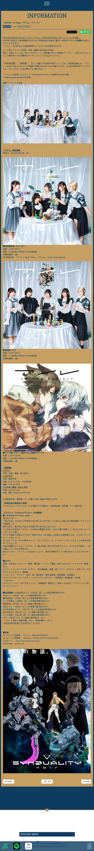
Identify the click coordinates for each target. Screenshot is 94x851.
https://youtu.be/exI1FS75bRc (18, 77)
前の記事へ (8, 781)
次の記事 (86, 781)
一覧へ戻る (47, 781)
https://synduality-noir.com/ (28, 641)
